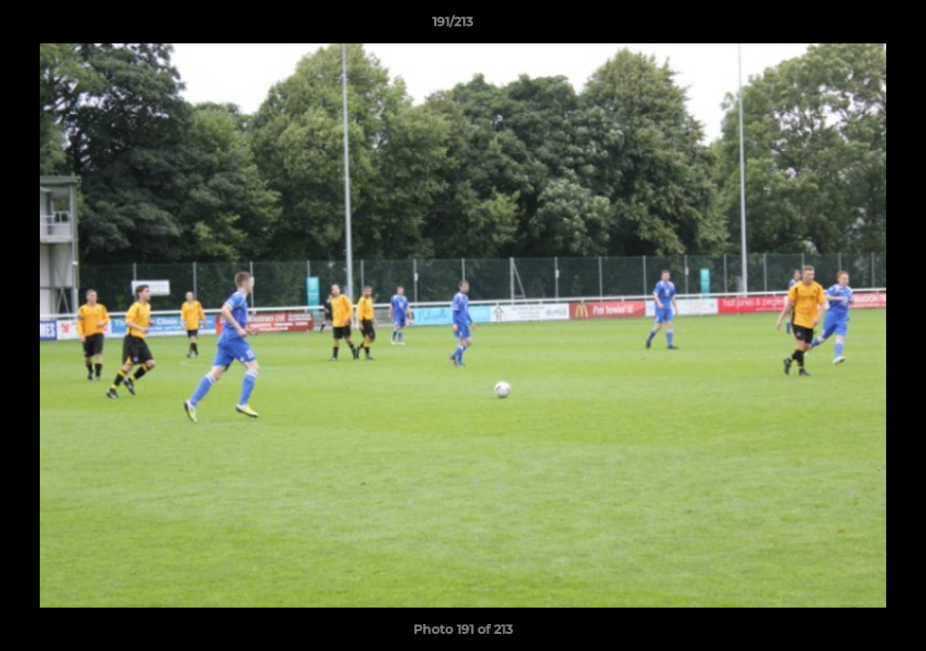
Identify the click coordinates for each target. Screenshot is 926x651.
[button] (850, 26)
